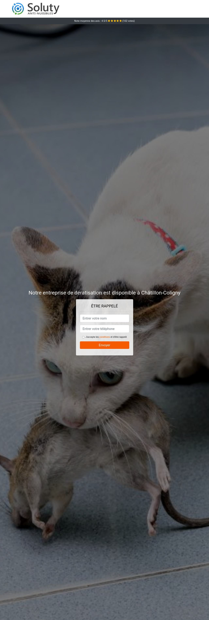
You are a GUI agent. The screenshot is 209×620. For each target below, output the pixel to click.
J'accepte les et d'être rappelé (106, 337)
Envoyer (104, 345)
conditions (104, 337)
